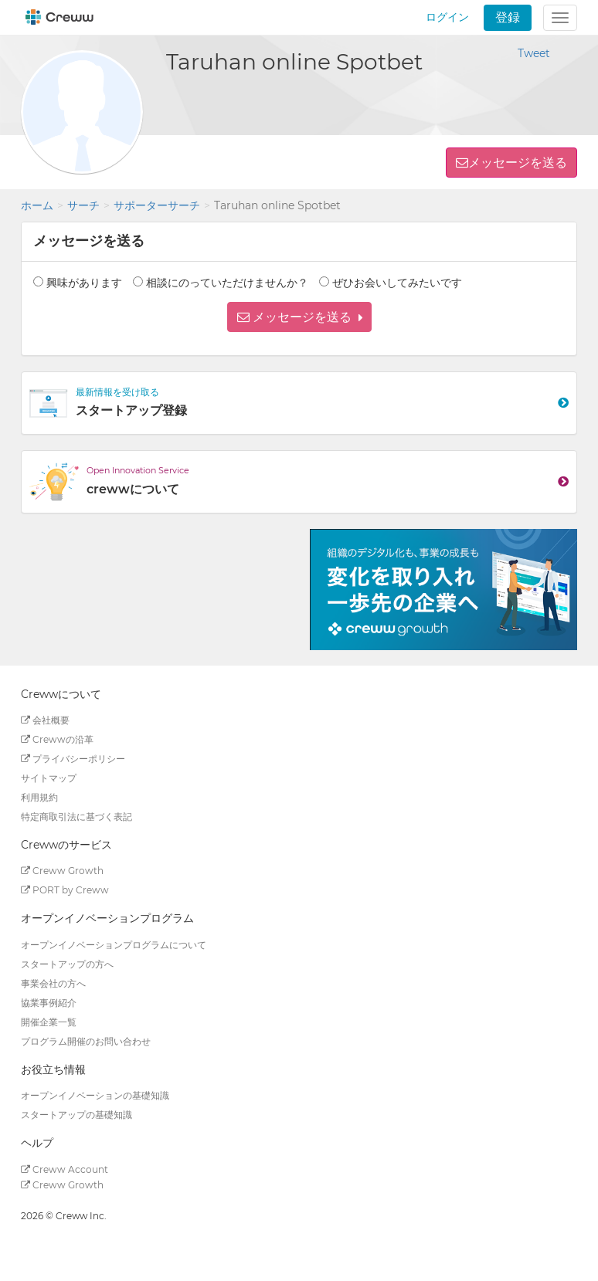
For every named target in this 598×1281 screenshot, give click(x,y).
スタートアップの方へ (67, 964)
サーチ (83, 205)
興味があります (84, 283)
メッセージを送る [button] (517, 162)
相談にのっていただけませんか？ (227, 283)
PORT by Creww (65, 890)
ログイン (447, 17)
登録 (507, 17)
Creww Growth (62, 870)
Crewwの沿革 (57, 739)
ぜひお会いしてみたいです (397, 283)
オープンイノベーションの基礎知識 (95, 1095)
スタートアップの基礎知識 (76, 1114)
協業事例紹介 (48, 1002)
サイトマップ (48, 778)
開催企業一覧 (48, 1022)
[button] (299, 317)
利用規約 (39, 797)
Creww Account (64, 1169)
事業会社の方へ (53, 983)
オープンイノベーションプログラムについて (113, 945)
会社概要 (45, 720)
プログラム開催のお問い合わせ (86, 1041)
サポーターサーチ (157, 205)
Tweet (534, 53)
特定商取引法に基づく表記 (76, 816)
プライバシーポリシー (73, 758)
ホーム (37, 205)
